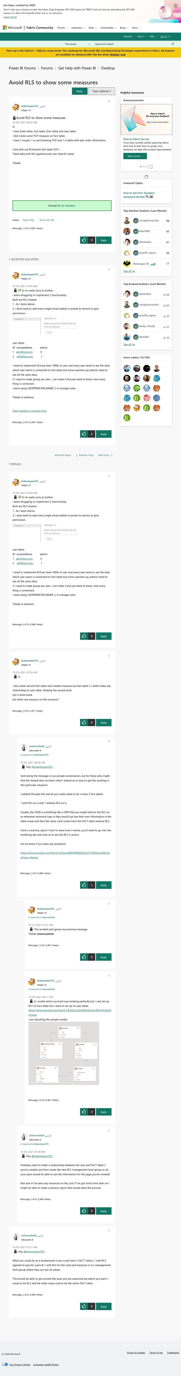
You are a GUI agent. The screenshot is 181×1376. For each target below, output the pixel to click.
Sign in (140, 36)
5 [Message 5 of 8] (31, 873)
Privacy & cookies (136, 1352)
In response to (34, 754)
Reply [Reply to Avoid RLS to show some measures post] (104, 240)
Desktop (108, 67)
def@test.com (25, 356)
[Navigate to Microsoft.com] (12, 28)
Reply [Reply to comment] (104, 434)
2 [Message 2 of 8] (23, 1294)
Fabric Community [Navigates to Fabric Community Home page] (40, 27)
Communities (107, 27)
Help (152, 36)
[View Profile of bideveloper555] (29, 106)
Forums (61, 27)
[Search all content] (134, 44)
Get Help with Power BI (77, 67)
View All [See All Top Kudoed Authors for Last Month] (129, 344)
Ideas (91, 27)
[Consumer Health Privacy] (46, 1364)
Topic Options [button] (100, 91)
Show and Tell (47, 220)
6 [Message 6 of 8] (39, 1099)
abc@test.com (24, 352)
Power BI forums (22, 67)
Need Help (28, 220)
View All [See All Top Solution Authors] (129, 271)
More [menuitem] (135, 27)
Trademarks (173, 1352)
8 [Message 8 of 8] (23, 422)
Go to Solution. (67, 205)
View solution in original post (30, 410)
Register (127, 36)
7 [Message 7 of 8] (39, 945)
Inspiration (76, 27)
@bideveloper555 (41, 767)
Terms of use (156, 1352)
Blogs (123, 27)
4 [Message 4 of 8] (31, 1199)
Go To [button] (164, 36)
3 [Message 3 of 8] (23, 710)
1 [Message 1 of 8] (23, 228)
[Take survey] (135, 156)
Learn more (10, 17)
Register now (117, 54)
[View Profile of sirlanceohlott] (36, 746)
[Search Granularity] (77, 44)
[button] (79, 91)
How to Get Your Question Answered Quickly (139, 194)
